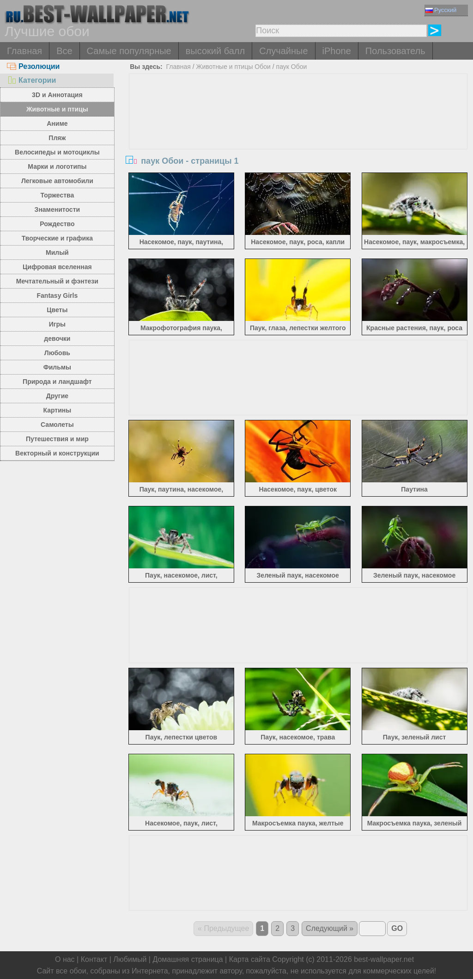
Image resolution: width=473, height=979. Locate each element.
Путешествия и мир (57, 439)
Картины (57, 410)
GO (397, 928)
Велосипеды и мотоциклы (57, 152)
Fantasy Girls (57, 295)
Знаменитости (57, 209)
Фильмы (57, 367)
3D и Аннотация (57, 95)
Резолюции (33, 66)
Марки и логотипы (57, 166)
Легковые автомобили (57, 181)
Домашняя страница (187, 959)
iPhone (336, 51)
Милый (57, 252)
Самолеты (57, 424)
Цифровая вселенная (57, 267)
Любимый (129, 959)
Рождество (57, 224)
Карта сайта (249, 959)
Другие (57, 396)
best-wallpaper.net (384, 959)
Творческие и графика (57, 238)
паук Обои (291, 66)
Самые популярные (129, 51)
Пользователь (395, 51)
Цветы (57, 310)
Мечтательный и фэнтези (57, 281)
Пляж (57, 138)
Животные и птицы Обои (233, 66)
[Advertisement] (298, 143)
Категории (31, 80)
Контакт (94, 959)
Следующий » (329, 928)
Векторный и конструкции (57, 453)
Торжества (57, 195)
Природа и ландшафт (57, 381)
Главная (24, 51)
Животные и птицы (57, 109)
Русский (440, 9)
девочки (57, 338)
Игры (57, 324)
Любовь (57, 353)
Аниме (57, 123)
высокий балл (215, 51)
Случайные (283, 51)
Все (64, 51)
